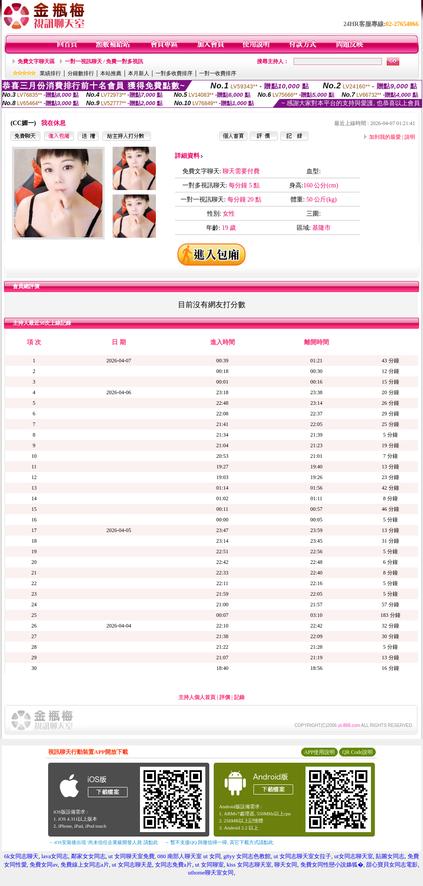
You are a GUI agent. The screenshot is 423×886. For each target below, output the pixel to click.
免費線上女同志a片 (84, 864)
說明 (409, 137)
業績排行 (50, 73)
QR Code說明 (357, 752)
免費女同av (43, 864)
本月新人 (138, 73)
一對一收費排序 (217, 73)
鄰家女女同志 (88, 856)
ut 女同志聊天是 (132, 864)
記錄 (239, 697)
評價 (224, 697)
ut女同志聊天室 (353, 856)
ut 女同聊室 (209, 864)
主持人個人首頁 (196, 697)
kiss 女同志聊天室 (249, 864)
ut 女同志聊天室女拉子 (302, 856)
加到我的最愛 (385, 137)
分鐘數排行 (81, 73)
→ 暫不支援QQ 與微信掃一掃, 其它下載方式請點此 (218, 842)
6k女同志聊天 (21, 856)
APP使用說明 (319, 752)
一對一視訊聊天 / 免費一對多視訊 (104, 61)
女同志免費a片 (173, 864)
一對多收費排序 (174, 73)
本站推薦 (110, 73)
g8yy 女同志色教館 (247, 856)
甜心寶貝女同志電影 (392, 864)
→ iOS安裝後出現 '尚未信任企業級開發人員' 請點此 (103, 842)
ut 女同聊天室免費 (131, 856)
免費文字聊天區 (36, 61)
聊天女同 (285, 864)
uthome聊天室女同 (211, 872)
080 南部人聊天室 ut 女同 (188, 856)
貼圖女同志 (390, 856)
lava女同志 (55, 856)
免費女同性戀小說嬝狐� (331, 864)
